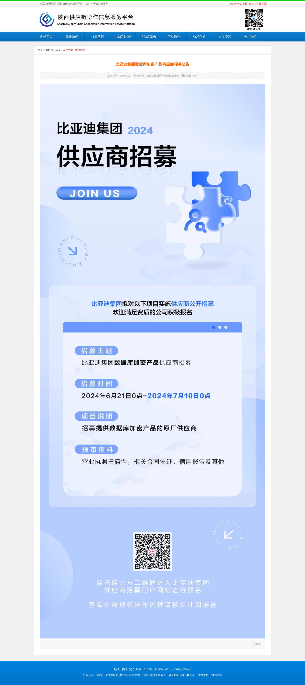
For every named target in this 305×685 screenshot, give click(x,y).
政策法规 (72, 36)
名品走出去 (148, 36)
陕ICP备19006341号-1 (181, 675)
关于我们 (250, 36)
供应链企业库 (123, 36)
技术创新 (199, 36)
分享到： (257, 644)
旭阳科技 (216, 675)
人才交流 (225, 36)
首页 (58, 49)
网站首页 (46, 36)
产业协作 (174, 36)
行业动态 (97, 36)
